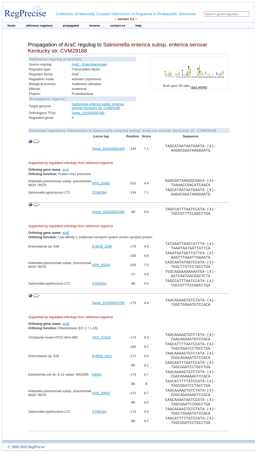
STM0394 (99, 192)
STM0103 (99, 412)
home (11, 25)
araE (65, 233)
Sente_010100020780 (88, 113)
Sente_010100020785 (108, 303)
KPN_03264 (101, 265)
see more (199, 87)
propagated (71, 25)
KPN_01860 (101, 183)
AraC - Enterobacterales (89, 64)
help (138, 25)
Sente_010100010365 (108, 212)
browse (94, 25)
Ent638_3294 (102, 246)
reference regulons (39, 25)
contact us (117, 25)
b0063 (96, 374)
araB (65, 324)
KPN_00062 (101, 393)
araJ (65, 169)
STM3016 (99, 283)
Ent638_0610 (102, 356)
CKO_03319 (101, 337)
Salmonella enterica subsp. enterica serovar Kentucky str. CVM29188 (98, 106)
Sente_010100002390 (108, 149)
